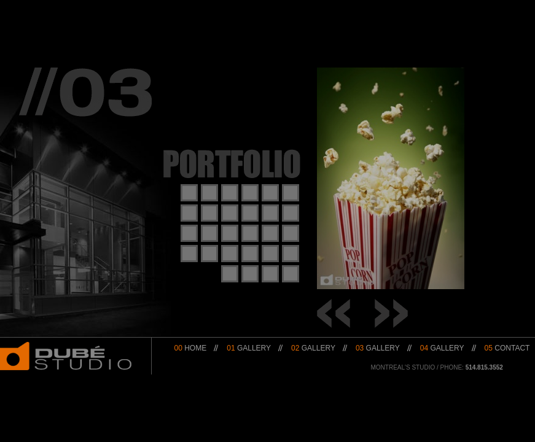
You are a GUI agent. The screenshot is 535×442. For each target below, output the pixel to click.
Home (190, 348)
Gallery (249, 348)
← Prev (333, 313)
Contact (507, 348)
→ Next (391, 313)
